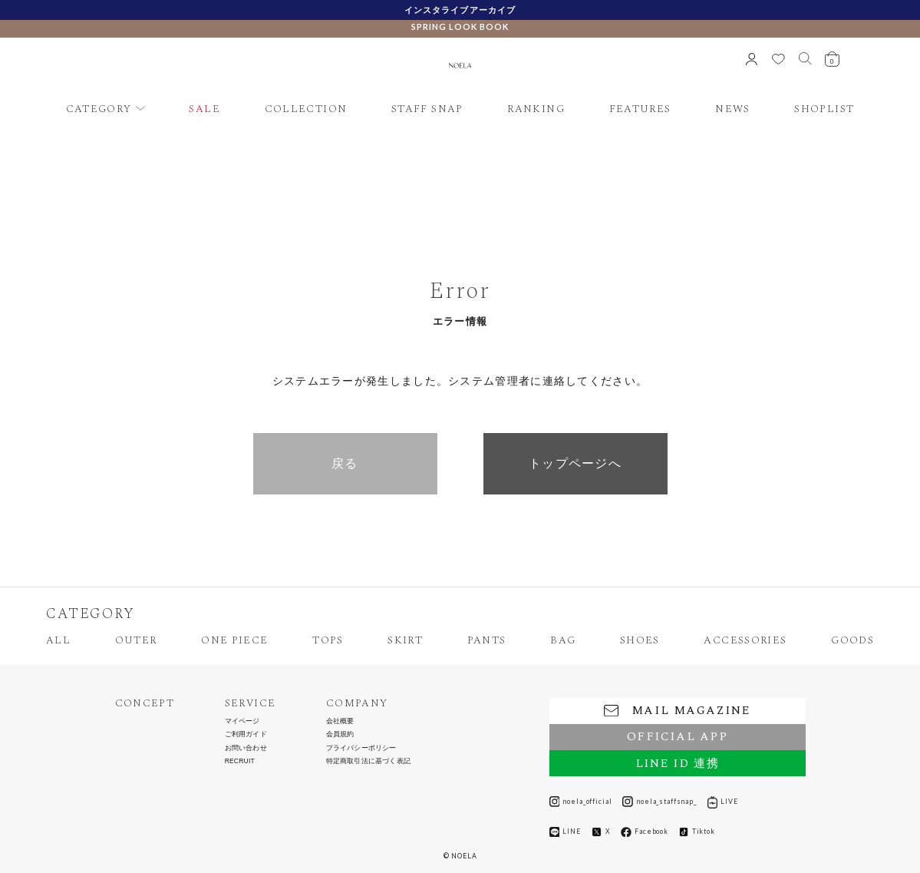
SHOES (640, 640)
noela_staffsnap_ (659, 801)
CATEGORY (99, 109)
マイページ (242, 721)
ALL (58, 640)
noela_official (580, 801)
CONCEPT (145, 703)
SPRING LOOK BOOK (460, 26)
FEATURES (640, 109)
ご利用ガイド (246, 734)
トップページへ (575, 463)
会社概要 (340, 721)
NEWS (732, 109)
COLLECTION (306, 109)
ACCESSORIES (745, 640)
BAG (562, 640)
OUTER (136, 640)
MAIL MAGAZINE (677, 710)
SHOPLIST (824, 109)
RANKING (536, 109)
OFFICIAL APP (677, 737)
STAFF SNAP (427, 109)
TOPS (327, 640)
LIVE (722, 801)
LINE (565, 832)
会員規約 (340, 734)
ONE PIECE (234, 640)
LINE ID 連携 (677, 763)
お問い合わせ (246, 748)
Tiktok (697, 832)
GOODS (852, 640)
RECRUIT (240, 761)
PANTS (486, 640)
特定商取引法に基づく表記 (368, 761)
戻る (344, 463)
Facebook (644, 832)
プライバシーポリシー (361, 748)
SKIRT (405, 640)
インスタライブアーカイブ (459, 10)
